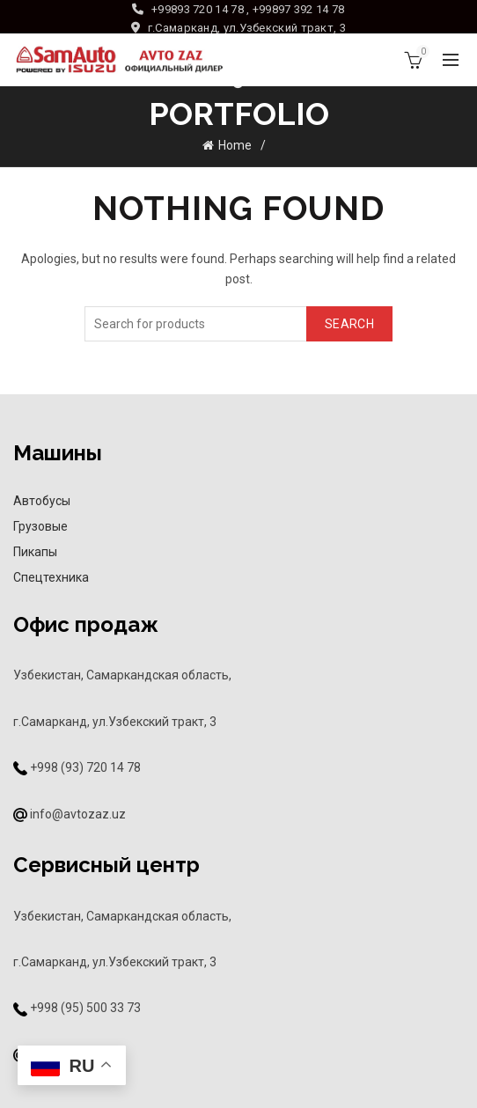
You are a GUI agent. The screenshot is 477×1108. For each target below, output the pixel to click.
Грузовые (40, 526)
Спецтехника (51, 577)
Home (235, 145)
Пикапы (35, 552)
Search (349, 324)
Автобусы (41, 501)
